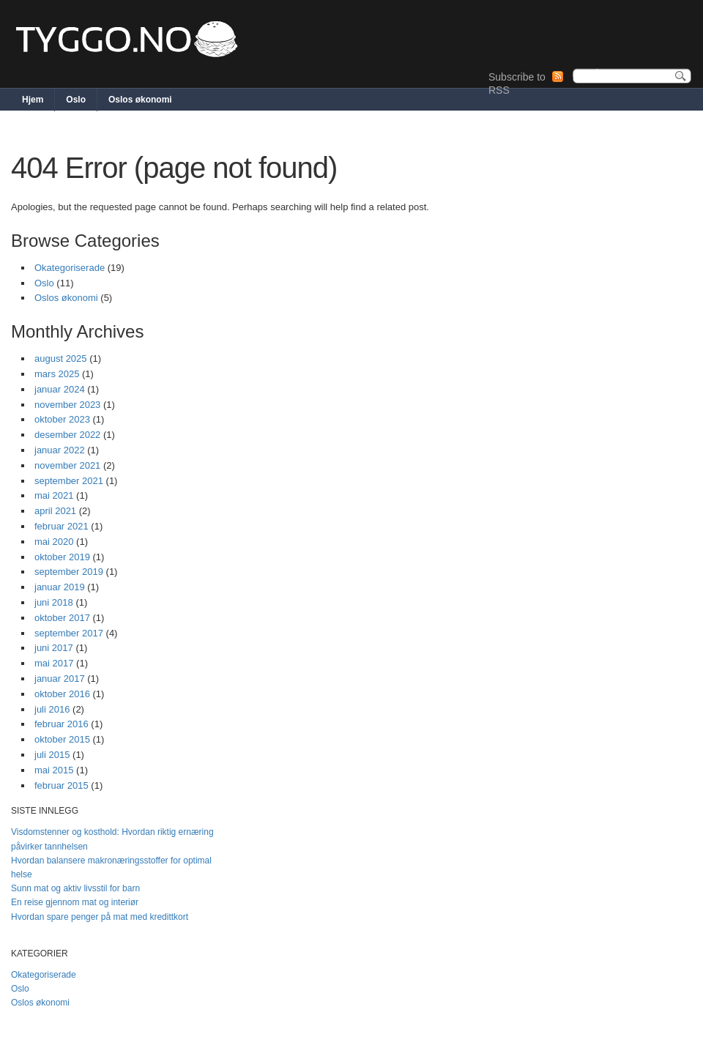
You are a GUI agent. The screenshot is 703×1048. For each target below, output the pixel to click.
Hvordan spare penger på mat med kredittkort (99, 917)
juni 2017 (53, 647)
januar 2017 (59, 678)
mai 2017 (53, 663)
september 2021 (68, 480)
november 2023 (67, 404)
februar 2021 (61, 526)
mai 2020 (53, 541)
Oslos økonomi (140, 99)
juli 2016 (52, 709)
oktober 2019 (62, 556)
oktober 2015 (62, 739)
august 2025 (60, 358)
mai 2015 (53, 770)
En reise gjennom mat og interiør (74, 902)
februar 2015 (61, 785)
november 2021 (67, 465)
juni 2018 (53, 602)
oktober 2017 (62, 617)
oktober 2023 (62, 419)
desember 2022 (67, 434)
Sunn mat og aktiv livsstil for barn (75, 888)
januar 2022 (59, 450)
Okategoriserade (69, 267)
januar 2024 (59, 389)
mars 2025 (56, 373)
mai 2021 (53, 495)
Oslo (76, 99)
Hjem (32, 99)
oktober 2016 (62, 693)
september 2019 (68, 571)
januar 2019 (59, 586)
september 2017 (68, 633)
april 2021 (55, 510)
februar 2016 (61, 723)
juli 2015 (52, 754)
